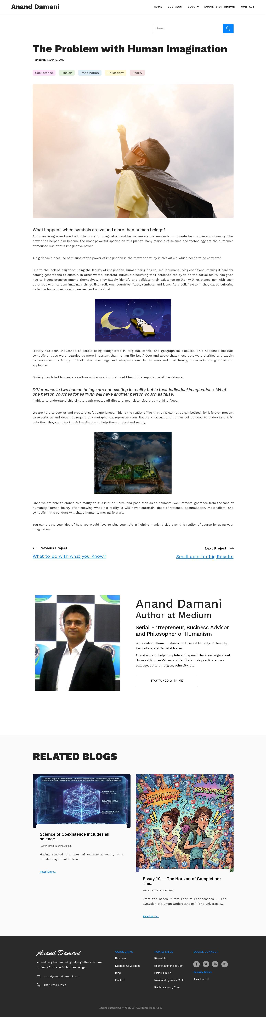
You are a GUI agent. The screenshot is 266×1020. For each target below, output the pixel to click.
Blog (194, 6)
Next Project (205, 552)
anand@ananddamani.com (61, 976)
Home (159, 6)
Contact (248, 6)
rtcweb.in (160, 958)
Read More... (48, 871)
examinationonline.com (168, 966)
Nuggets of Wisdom (220, 6)
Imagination (90, 73)
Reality (137, 73)
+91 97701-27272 (55, 984)
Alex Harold (201, 979)
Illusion (66, 73)
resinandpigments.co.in (169, 982)
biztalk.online (162, 974)
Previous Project (69, 552)
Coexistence (44, 73)
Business (176, 6)
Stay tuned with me (162, 680)
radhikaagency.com (167, 990)
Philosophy (115, 73)
